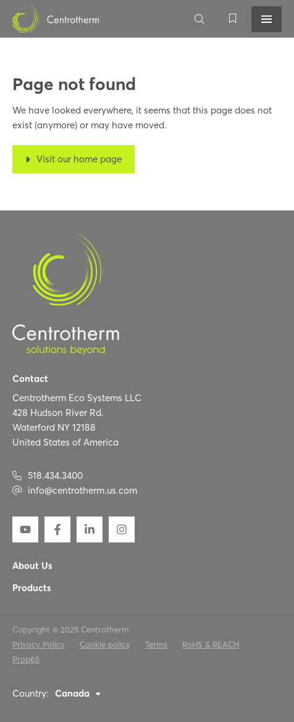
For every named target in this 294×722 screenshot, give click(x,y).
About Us (32, 566)
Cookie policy (105, 644)
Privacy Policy (38, 644)
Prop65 (26, 659)
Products (31, 588)
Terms (156, 644)
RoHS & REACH (210, 644)
